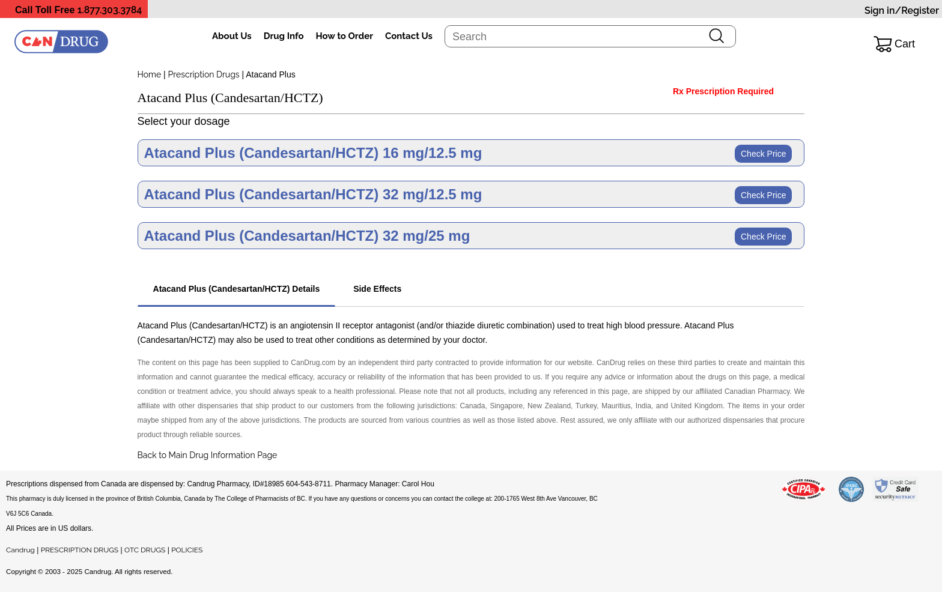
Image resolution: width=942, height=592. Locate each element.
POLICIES (186, 550)
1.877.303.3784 (109, 10)
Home (150, 74)
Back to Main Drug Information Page (208, 455)
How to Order (344, 36)
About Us (232, 36)
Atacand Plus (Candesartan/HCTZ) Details (236, 289)
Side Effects (377, 289)
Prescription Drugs (204, 74)
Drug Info (284, 36)
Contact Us (409, 36)
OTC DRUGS (144, 550)
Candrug (20, 550)
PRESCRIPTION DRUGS (79, 550)
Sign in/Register (902, 10)
